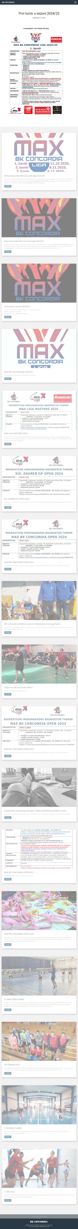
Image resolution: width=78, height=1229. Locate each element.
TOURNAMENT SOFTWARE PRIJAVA (36, 29)
